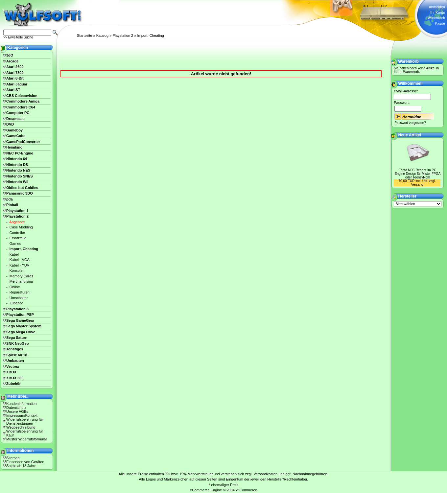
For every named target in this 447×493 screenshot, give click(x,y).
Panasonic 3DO (19, 193)
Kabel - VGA (20, 260)
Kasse (440, 23)
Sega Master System (23, 326)
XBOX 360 (15, 378)
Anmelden (437, 7)
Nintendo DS (17, 165)
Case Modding (21, 227)
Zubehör (16, 303)
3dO (9, 55)
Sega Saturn (16, 338)
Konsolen (17, 270)
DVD (10, 124)
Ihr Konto (437, 12)
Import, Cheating (150, 35)
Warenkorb (436, 18)
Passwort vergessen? (410, 123)
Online (15, 287)
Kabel (14, 254)
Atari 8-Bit (15, 78)
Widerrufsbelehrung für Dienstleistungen (24, 421)
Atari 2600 (15, 67)
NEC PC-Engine (19, 153)
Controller (17, 233)
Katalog (102, 35)
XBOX (11, 372)
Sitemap (12, 458)
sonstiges (14, 349)
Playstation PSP (20, 315)
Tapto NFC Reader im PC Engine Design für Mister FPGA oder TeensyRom (418, 173)
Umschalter (19, 298)
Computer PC (17, 113)
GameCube (15, 136)
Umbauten (15, 361)
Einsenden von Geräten (25, 462)
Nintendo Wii (17, 182)
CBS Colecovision (21, 96)
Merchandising (21, 281)
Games (15, 244)
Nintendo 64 (16, 159)
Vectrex (12, 366)
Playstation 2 (122, 35)
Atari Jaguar (16, 84)
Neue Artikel (409, 135)
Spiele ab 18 (16, 355)
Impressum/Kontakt (21, 415)
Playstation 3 (17, 309)
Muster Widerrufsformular (26, 439)
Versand (417, 184)
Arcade (12, 61)
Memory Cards (21, 276)
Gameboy (14, 130)
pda (9, 199)
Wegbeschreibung (20, 427)
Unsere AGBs (17, 411)
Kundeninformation (21, 404)
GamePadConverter (23, 142)
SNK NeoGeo (17, 343)
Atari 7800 (15, 73)
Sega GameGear (20, 320)
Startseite (84, 35)
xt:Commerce (246, 490)
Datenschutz (16, 408)
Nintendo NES (18, 170)
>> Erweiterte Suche (18, 37)
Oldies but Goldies (22, 188)
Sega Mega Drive (20, 332)
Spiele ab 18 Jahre (21, 466)
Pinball (12, 205)
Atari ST (13, 90)
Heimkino (14, 147)
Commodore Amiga (22, 101)
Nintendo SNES (19, 176)
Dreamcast (15, 119)
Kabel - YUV (19, 265)
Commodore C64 (20, 107)
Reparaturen (20, 292)
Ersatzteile (18, 238)
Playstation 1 (17, 211)
